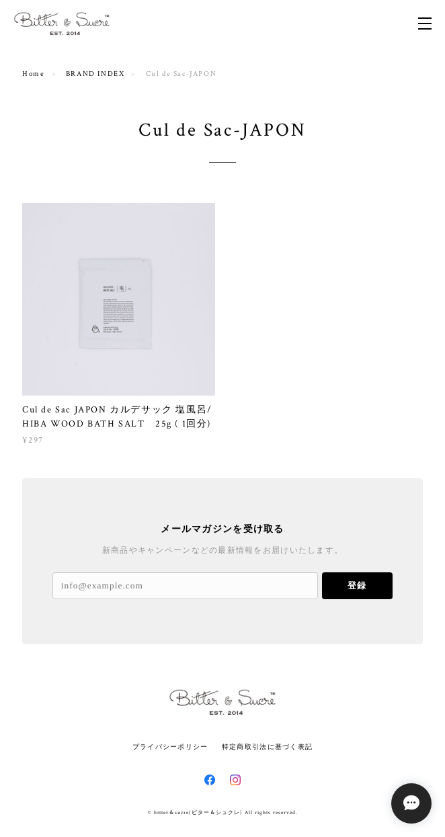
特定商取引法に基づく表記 (267, 746)
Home (33, 74)
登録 (357, 585)
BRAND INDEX (95, 74)
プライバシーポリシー (170, 746)
